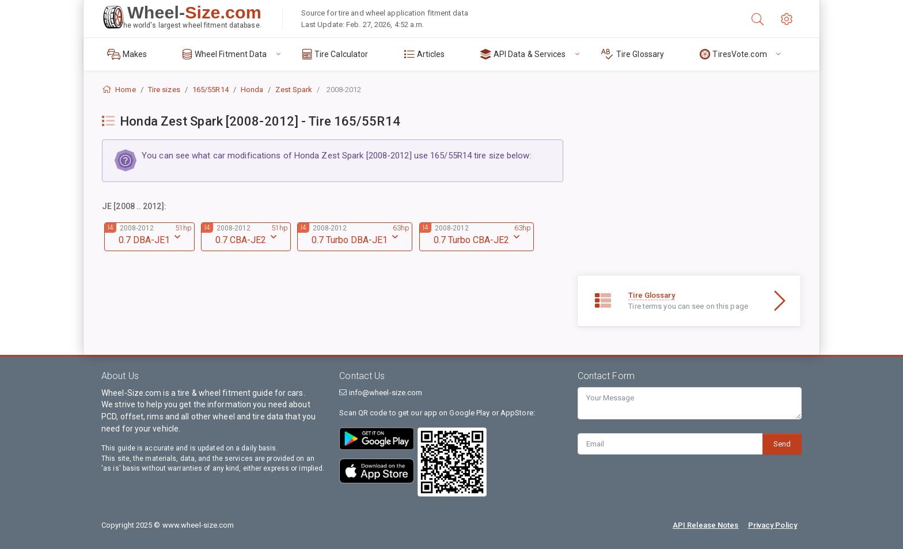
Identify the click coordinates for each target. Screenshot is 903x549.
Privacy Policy (772, 525)
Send (782, 444)
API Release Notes (706, 525)
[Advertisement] (689, 194)
